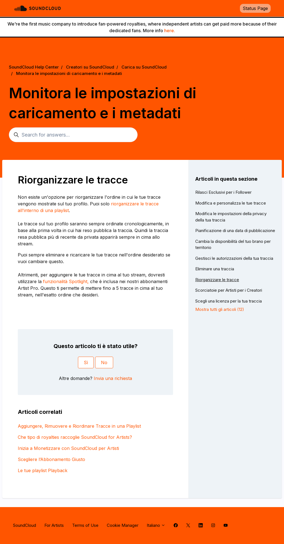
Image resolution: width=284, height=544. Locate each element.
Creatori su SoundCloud (90, 67)
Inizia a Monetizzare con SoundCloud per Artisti (68, 448)
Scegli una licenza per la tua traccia (228, 301)
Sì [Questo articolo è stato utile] (86, 362)
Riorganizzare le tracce (217, 279)
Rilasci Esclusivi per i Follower (223, 192)
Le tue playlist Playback (42, 470)
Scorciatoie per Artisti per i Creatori (228, 290)
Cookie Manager (122, 525)
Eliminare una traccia (214, 268)
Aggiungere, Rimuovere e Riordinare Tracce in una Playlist (79, 426)
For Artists (54, 525)
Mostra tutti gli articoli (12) (219, 309)
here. (169, 30)
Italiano (156, 525)
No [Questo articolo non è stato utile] (104, 362)
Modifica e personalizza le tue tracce (230, 203)
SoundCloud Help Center (34, 67)
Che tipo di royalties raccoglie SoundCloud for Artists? (75, 437)
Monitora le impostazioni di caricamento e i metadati (69, 73)
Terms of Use (85, 525)
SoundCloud (24, 525)
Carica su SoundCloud (144, 67)
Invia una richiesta (113, 378)
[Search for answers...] (73, 134)
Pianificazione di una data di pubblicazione (235, 230)
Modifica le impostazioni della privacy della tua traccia (231, 217)
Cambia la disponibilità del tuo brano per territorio (233, 244)
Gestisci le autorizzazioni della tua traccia (234, 258)
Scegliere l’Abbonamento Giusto (51, 459)
